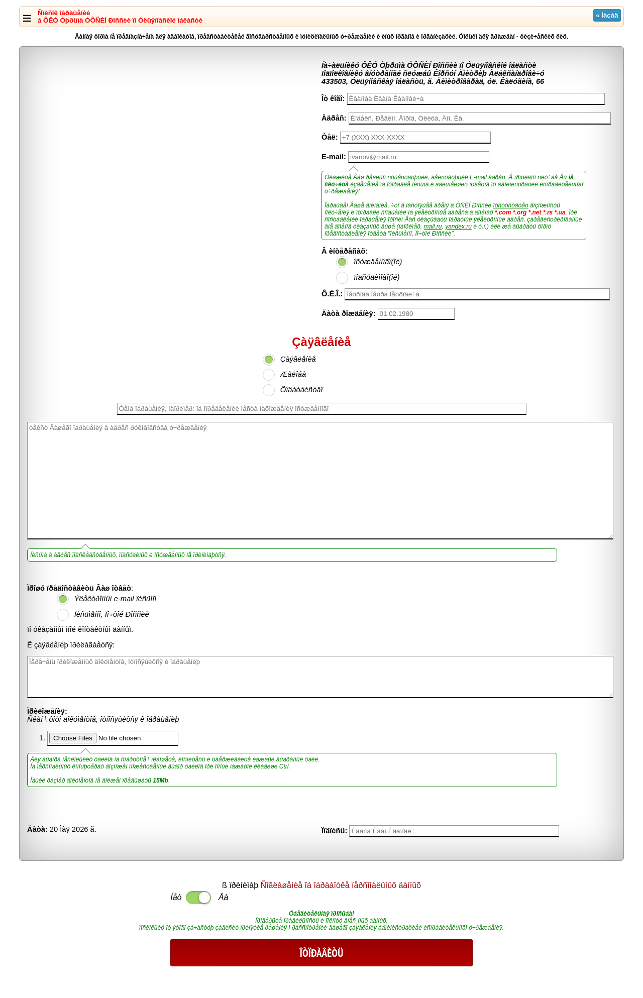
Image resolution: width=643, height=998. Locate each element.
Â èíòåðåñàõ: (345, 251)
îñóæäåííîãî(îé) (378, 262)
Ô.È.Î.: (332, 294)
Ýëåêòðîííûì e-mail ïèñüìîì (115, 599)
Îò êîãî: (333, 98)
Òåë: (330, 137)
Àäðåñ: (334, 118)
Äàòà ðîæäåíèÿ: (349, 313)
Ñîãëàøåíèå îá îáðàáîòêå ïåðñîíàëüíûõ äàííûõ (341, 885)
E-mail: (334, 157)
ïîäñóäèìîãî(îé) (376, 277)
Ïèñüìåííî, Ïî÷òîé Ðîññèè (111, 614)
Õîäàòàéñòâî (301, 390)
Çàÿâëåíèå (298, 359)
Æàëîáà (293, 374)
